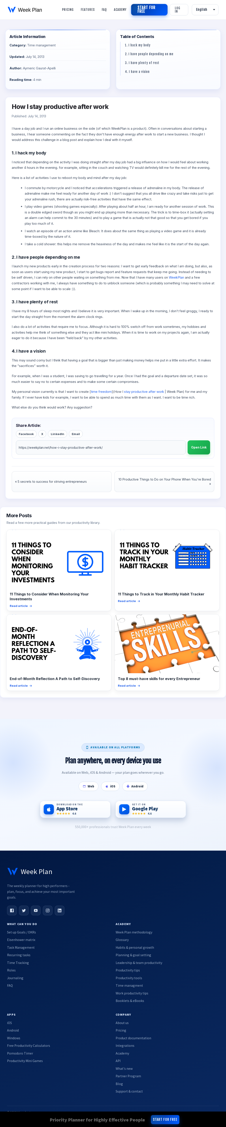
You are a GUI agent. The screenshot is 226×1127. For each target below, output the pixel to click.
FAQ (10, 985)
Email (76, 434)
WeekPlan (176, 277)
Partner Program (128, 1076)
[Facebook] (12, 910)
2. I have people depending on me (149, 54)
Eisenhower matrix (21, 940)
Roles (11, 970)
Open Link (199, 447)
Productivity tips (128, 970)
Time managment (129, 985)
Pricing (68, 10)
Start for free (146, 9)
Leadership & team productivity (139, 963)
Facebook (26, 434)
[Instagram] (48, 910)
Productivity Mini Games (25, 1061)
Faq (104, 10)
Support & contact (129, 1091)
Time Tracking (18, 963)
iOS (9, 1023)
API (118, 1061)
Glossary (122, 940)
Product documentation (133, 1038)
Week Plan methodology (134, 932)
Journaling (15, 978)
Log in (177, 9)
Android (13, 1030)
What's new (124, 1068)
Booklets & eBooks (130, 1001)
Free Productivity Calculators (28, 1045)
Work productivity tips (132, 993)
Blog (119, 1084)
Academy (120, 10)
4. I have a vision (137, 72)
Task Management (21, 947)
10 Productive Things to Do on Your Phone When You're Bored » (165, 481)
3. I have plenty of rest (142, 63)
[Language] (205, 9)
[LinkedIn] (59, 910)
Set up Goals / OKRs (21, 932)
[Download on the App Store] (75, 809)
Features (88, 10)
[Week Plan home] (29, 871)
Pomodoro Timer (20, 1053)
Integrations (125, 1045)
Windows (13, 1038)
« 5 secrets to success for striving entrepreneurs (51, 481)
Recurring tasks (18, 955)
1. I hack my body (138, 45)
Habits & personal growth (135, 947)
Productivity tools (129, 978)
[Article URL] (101, 447)
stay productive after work (144, 392)
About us (122, 1023)
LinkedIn (57, 434)
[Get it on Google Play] (150, 809)
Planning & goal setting (133, 955)
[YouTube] (36, 910)
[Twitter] (24, 910)
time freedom (101, 392)
